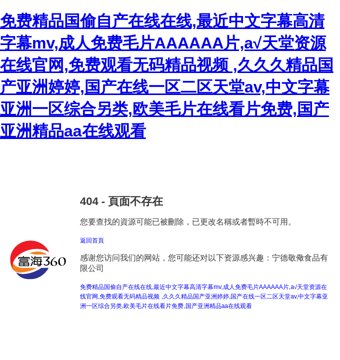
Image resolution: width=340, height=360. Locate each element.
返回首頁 (92, 240)
